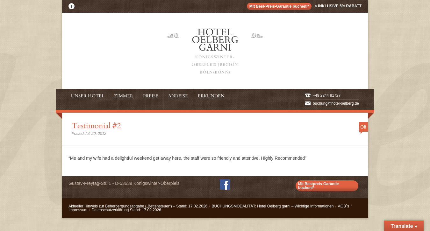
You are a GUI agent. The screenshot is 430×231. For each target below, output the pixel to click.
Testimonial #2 (96, 126)
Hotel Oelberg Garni (215, 51)
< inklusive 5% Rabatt (338, 6)
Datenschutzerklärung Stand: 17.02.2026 (126, 210)
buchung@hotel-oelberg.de (336, 103)
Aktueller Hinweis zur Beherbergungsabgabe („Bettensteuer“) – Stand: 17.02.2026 (137, 206)
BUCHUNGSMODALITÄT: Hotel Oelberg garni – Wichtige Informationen (273, 206)
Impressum (77, 210)
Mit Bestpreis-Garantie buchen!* (318, 186)
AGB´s (343, 206)
